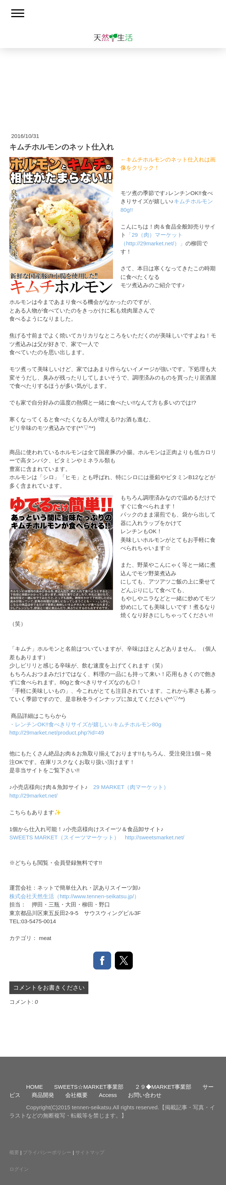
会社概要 (76, 1095)
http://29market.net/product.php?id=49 (56, 732)
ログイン (19, 1169)
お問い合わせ (144, 1095)
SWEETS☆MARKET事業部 (88, 1087)
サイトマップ (89, 1152)
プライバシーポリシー (47, 1152)
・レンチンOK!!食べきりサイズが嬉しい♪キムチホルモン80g (85, 724)
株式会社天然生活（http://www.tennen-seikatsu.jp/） (74, 896)
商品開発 (43, 1095)
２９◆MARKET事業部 (163, 1087)
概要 (14, 1152)
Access (108, 1095)
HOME (34, 1087)
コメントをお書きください (49, 987)
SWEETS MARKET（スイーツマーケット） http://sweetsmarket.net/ (96, 837)
